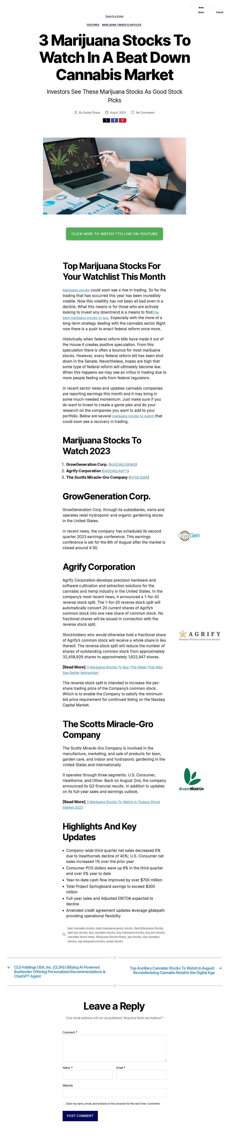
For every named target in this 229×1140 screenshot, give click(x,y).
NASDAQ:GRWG (123, 451)
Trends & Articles (149, 7)
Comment (70, 1003)
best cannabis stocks (80, 898)
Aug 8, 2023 (118, 104)
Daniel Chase (92, 104)
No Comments (145, 104)
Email (120, 1039)
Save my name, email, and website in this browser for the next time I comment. (111, 1074)
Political (134, 7)
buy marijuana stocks (121, 902)
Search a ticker (114, 16)
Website (68, 1056)
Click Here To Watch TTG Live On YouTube (114, 226)
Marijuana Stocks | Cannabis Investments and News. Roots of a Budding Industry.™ (80, 1121)
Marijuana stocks (77, 282)
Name (67, 1039)
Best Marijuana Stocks (145, 898)
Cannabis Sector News (172, 7)
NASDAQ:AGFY (115, 457)
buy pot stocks (144, 902)
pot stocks (119, 906)
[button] (106, 112)
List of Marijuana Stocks (72, 7)
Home (55, 7)
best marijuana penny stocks (112, 898)
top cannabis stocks (139, 906)
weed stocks (97, 910)
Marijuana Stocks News (115, 7)
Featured (96, 7)
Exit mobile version (114, 1135)
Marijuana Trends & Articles (122, 25)
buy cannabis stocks (94, 902)
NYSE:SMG (138, 464)
